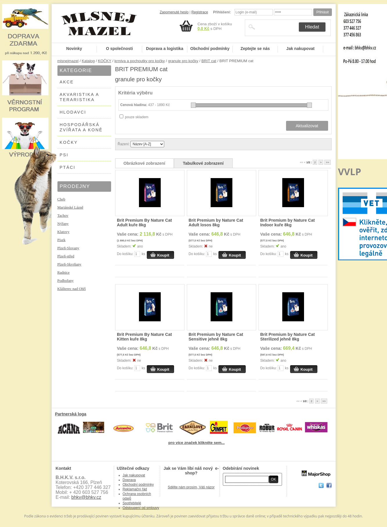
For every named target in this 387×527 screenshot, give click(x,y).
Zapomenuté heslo (174, 12)
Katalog (88, 61)
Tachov (62, 215)
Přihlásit (322, 12)
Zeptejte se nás (255, 48)
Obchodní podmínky (209, 48)
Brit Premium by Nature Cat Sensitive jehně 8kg (216, 336)
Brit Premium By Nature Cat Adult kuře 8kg (144, 222)
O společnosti (119, 48)
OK (273, 479)
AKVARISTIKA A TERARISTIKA (80, 97)
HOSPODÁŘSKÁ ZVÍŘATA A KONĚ (81, 127)
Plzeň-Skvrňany (69, 264)
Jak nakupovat (300, 48)
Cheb (61, 199)
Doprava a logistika (164, 48)
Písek (61, 240)
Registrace (199, 12)
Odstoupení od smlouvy (141, 508)
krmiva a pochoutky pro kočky (139, 61)
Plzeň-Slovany (68, 248)
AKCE (67, 82)
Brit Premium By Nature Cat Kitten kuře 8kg (144, 336)
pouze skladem (137, 117)
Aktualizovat (307, 125)
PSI (64, 155)
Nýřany (63, 223)
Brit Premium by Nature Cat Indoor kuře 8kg (287, 222)
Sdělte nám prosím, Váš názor (191, 487)
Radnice (63, 272)
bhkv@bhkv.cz (86, 497)
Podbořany (65, 280)
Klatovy (63, 232)
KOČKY (104, 61)
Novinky (74, 48)
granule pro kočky (183, 61)
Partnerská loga (70, 414)
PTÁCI (67, 167)
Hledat (312, 27)
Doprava (129, 480)
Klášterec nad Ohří (71, 288)
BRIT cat (208, 61)
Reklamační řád (135, 489)
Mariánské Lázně (70, 207)
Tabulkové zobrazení (203, 163)
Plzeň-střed (65, 256)
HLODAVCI (73, 112)
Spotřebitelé (132, 503)
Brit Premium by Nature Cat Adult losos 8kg (216, 222)
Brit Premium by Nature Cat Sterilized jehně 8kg (287, 336)
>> (327, 162)
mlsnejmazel (68, 61)
